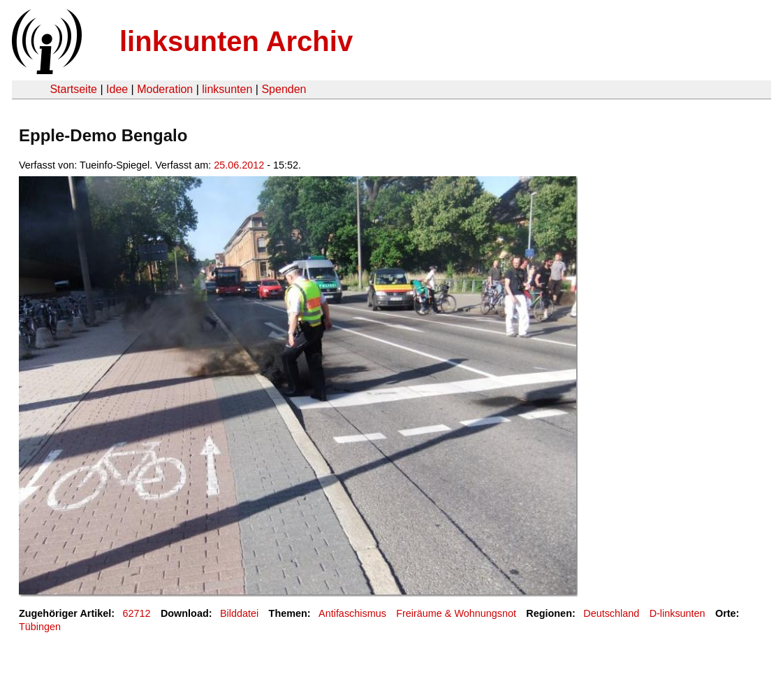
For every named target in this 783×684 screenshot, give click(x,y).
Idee (117, 89)
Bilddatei (239, 613)
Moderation (165, 89)
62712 (137, 613)
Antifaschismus (352, 613)
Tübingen (40, 626)
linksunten (227, 89)
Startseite (73, 89)
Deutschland (611, 613)
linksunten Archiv (236, 41)
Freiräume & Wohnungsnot (456, 613)
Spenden (283, 89)
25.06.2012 (239, 165)
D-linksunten (677, 613)
